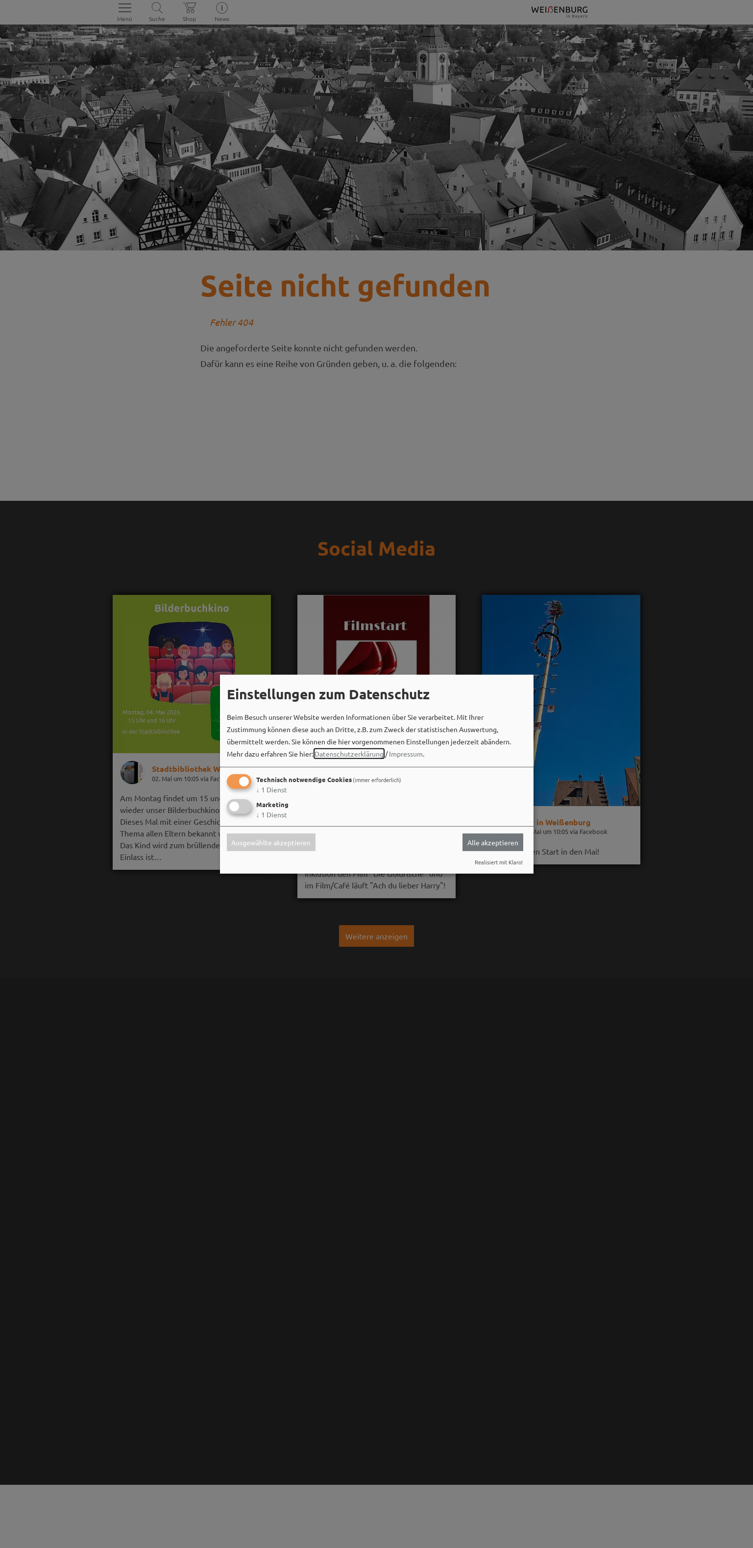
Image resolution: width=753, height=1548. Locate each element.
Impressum (406, 753)
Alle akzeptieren (492, 842)
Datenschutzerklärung (349, 753)
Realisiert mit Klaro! (499, 862)
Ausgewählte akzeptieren (271, 842)
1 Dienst (271, 789)
